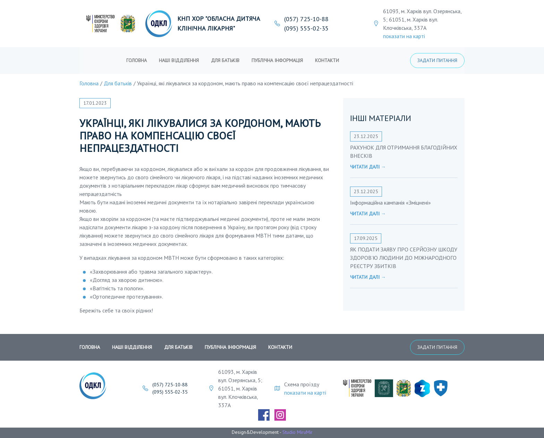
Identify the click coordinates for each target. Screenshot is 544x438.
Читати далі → (368, 167)
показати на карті (404, 36)
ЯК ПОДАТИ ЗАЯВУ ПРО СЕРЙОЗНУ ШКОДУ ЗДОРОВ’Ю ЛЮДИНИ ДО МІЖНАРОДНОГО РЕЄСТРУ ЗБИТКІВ (403, 257)
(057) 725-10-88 (306, 19)
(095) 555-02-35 (306, 28)
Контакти (327, 60)
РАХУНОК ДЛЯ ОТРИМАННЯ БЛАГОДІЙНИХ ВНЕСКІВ (403, 151)
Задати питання (437, 60)
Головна (136, 60)
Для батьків (225, 60)
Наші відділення (179, 60)
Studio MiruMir (297, 432)
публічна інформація (277, 60)
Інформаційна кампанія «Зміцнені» (390, 202)
